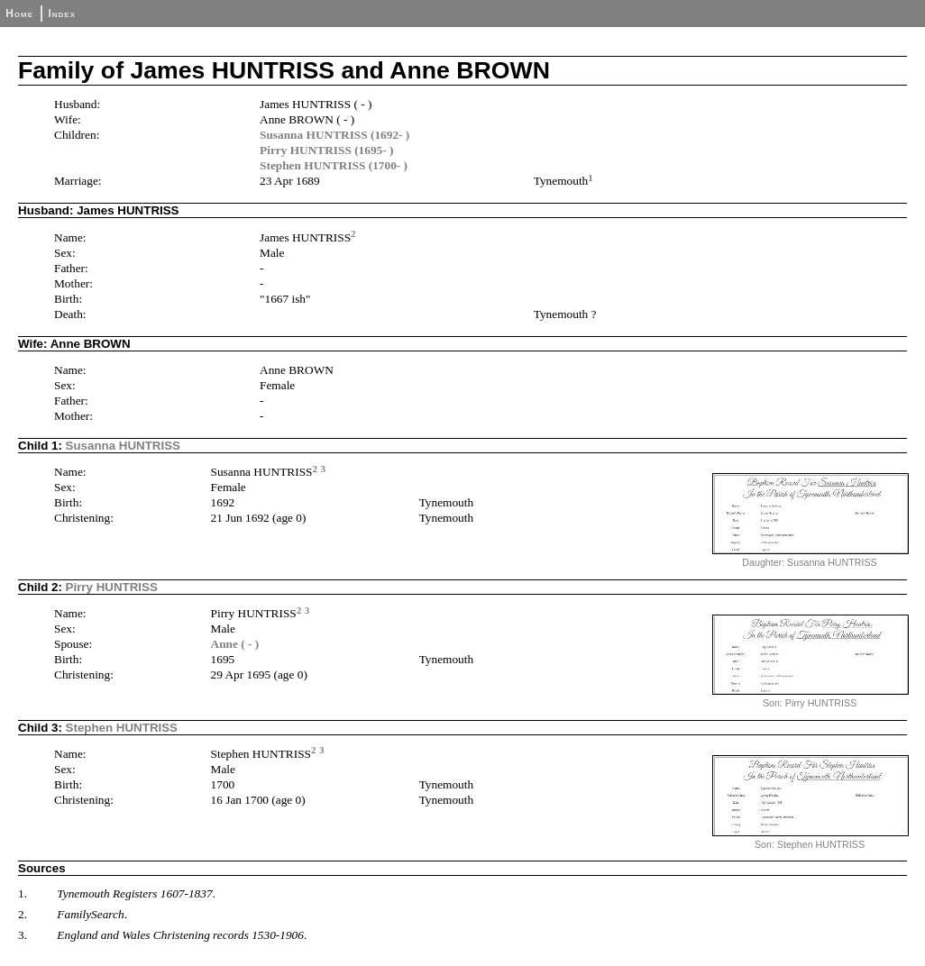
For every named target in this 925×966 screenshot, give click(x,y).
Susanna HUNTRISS (123, 445)
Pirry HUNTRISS (112, 587)
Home (19, 13)
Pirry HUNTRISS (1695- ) (326, 150)
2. (22, 914)
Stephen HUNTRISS (122, 727)
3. (22, 935)
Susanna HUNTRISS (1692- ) (334, 134)
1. (22, 893)
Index (62, 13)
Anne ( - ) (235, 644)
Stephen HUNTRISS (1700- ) (334, 165)
